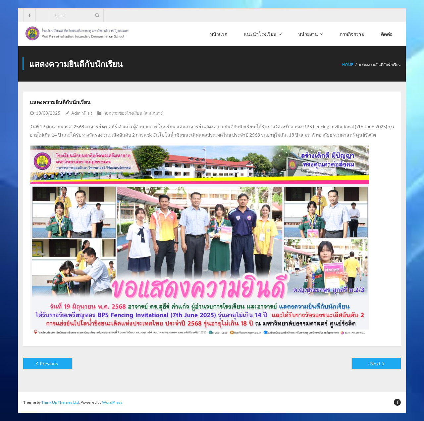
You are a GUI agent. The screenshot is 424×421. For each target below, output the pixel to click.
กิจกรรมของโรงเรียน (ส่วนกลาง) (133, 112)
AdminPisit (81, 112)
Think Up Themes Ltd (60, 401)
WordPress (112, 401)
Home (347, 64)
